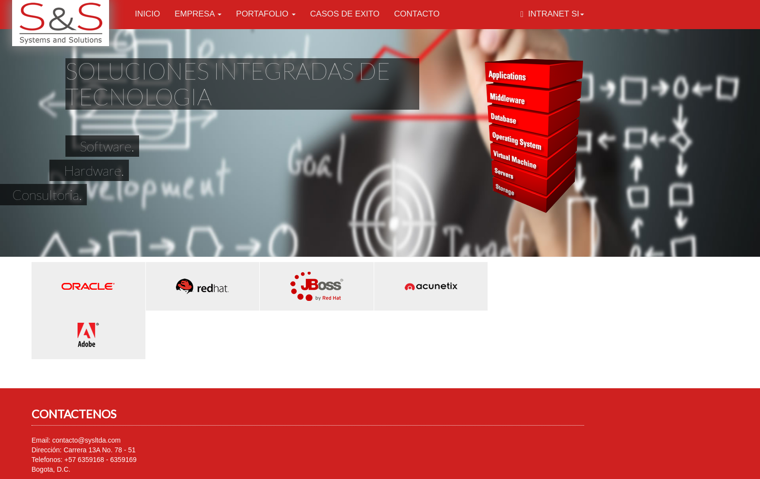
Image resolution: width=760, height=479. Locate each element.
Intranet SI (552, 13)
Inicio (147, 13)
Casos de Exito (345, 13)
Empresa (198, 13)
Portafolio (266, 13)
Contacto (417, 13)
